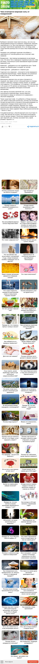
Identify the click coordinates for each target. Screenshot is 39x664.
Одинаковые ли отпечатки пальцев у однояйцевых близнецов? (29, 257)
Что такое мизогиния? (28, 274)
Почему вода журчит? (10, 422)
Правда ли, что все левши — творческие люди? (29, 407)
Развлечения (13, 6)
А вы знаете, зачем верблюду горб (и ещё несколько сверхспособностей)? (10, 373)
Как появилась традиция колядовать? (28, 642)
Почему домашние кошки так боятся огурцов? (10, 191)
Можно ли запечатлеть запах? (28, 422)
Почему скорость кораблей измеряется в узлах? (10, 207)
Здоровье (21, 1)
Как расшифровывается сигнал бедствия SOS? (10, 222)
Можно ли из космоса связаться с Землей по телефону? (28, 390)
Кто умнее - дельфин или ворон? (19, 657)
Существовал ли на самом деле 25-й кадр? (28, 470)
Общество (20, 4)
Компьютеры (14, 3)
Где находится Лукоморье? (29, 191)
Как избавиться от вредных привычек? (10, 342)
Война (16, 1)
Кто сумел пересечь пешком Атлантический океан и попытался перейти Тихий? (10, 293)
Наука (30, 3)
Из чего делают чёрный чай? (10, 309)
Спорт (19, 6)
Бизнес (12, 1)
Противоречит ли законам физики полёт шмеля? (28, 521)
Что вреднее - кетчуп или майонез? (10, 455)
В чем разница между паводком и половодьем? (10, 406)
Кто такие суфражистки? (10, 240)
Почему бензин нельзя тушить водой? (28, 240)
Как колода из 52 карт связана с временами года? (28, 503)
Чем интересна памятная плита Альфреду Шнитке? (28, 326)
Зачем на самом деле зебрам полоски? (10, 485)
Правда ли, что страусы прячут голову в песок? (10, 326)
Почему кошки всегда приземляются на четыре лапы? (10, 590)
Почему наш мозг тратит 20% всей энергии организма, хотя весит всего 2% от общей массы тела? (10, 610)
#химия (6, 121)
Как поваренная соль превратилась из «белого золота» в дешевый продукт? (10, 573)
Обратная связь (30, 6)
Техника (23, 6)
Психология (31, 4)
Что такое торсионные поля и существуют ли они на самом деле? (28, 538)
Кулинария (20, 3)
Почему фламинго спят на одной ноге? (29, 291)
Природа (25, 4)
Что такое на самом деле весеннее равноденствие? (28, 572)
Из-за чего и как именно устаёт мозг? (10, 470)
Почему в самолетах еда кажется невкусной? (10, 553)
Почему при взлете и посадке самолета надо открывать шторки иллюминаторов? (29, 439)
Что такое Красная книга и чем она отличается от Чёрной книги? (28, 372)
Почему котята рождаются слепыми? (10, 642)
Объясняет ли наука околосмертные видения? (10, 521)
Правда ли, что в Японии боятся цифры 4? (10, 537)
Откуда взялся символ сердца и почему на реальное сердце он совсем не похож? (28, 486)
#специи (15, 121)
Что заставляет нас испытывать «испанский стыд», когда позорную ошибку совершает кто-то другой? (10, 258)
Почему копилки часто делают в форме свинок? (28, 357)
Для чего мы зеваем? (10, 356)
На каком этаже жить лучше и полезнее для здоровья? (10, 390)
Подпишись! (33, 662)
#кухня (10, 121)
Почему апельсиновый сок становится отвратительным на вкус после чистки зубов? (28, 591)
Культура (26, 3)
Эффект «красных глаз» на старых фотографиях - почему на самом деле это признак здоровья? (28, 224)
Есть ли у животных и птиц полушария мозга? (10, 627)
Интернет (27, 1)
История (32, 1)
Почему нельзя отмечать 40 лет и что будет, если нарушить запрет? (10, 438)
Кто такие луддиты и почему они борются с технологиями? (28, 310)
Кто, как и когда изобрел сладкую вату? (28, 627)
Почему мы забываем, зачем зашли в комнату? (28, 455)
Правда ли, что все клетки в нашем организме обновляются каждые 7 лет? (10, 504)
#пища (2, 121)
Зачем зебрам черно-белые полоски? (29, 342)
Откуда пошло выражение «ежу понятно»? (28, 207)
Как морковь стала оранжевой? (28, 607)
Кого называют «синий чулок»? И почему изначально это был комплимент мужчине (28, 555)
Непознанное (14, 4)
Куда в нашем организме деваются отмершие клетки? (10, 275)
